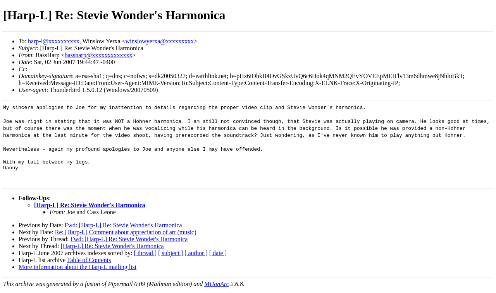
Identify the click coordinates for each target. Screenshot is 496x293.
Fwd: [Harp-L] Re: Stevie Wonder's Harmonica (123, 227)
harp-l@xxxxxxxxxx (53, 41)
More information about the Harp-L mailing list (77, 269)
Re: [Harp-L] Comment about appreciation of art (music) (125, 234)
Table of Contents (89, 262)
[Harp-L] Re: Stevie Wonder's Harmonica (89, 207)
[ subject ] (170, 255)
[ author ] (196, 255)
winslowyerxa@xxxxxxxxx (160, 41)
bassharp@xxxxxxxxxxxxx (99, 55)
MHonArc (216, 286)
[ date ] (218, 255)
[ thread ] (145, 255)
